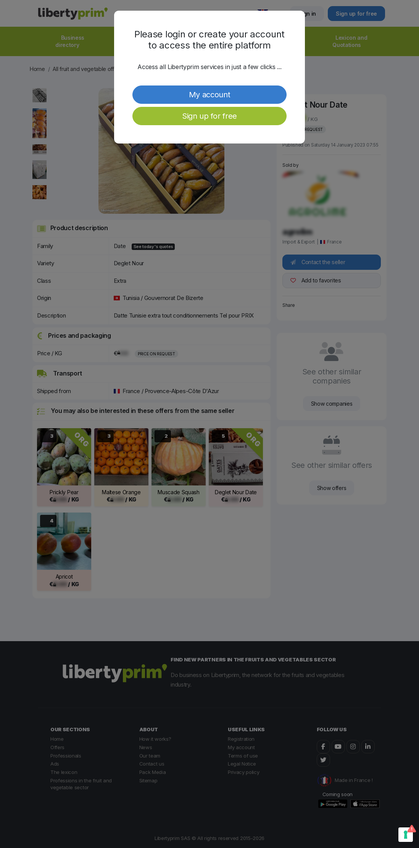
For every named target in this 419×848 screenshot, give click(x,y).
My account (209, 94)
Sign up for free (209, 116)
